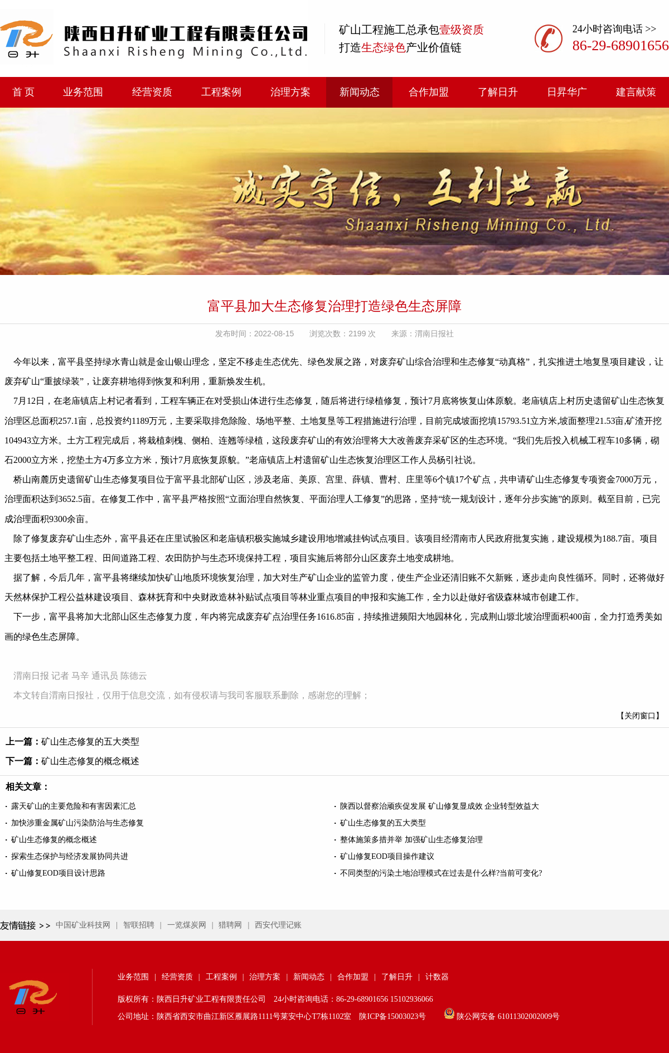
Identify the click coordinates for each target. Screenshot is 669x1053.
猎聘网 (230, 925)
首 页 (23, 92)
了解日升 (498, 92)
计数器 (437, 977)
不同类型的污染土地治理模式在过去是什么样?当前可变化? (441, 873)
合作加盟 (429, 92)
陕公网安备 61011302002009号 (508, 1016)
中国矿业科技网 (83, 925)
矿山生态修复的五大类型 (90, 741)
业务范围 (83, 92)
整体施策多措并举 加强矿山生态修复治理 (411, 839)
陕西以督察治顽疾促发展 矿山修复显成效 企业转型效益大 (439, 806)
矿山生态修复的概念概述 (90, 761)
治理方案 (290, 92)
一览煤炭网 (186, 925)
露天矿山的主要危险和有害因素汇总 (73, 806)
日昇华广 (567, 92)
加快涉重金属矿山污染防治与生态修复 (77, 823)
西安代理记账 (278, 925)
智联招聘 (138, 925)
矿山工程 (361, 29)
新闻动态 (360, 92)
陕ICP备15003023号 (392, 1016)
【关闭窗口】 (640, 716)
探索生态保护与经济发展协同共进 (69, 856)
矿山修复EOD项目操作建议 (387, 856)
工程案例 (221, 92)
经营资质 (152, 92)
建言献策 (636, 92)
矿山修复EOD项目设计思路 (58, 873)
